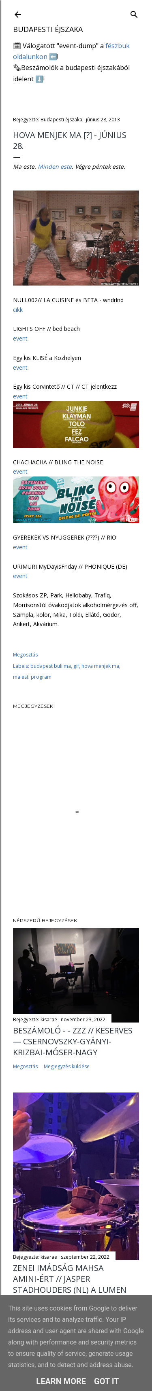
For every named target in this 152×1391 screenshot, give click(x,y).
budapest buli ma (50, 666)
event (20, 338)
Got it (106, 1381)
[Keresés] (134, 13)
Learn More (61, 1381)
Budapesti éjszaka (48, 29)
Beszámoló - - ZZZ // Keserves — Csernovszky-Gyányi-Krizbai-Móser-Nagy (73, 1041)
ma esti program (32, 676)
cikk (18, 309)
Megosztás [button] (25, 654)
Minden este (55, 166)
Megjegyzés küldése (67, 1066)
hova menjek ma (100, 666)
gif (76, 666)
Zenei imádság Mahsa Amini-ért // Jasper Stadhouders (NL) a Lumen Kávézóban (69, 1284)
